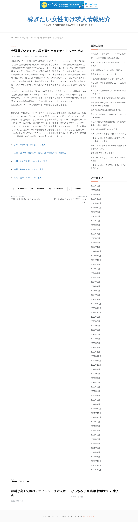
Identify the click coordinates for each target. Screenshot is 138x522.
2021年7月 (95, 430)
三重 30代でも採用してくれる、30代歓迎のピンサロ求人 (40, 153)
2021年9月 (95, 422)
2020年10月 (96, 470)
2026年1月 (95, 194)
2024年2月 (95, 295)
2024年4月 (95, 286)
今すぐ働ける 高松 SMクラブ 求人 (105, 129)
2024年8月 (95, 269)
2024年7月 (95, 273)
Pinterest (56, 189)
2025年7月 (95, 221)
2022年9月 (95, 369)
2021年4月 (95, 443)
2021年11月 (96, 413)
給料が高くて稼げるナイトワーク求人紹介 (108, 54)
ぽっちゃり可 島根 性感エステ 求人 (105, 58)
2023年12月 (96, 304)
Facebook (19, 189)
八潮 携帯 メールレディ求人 (27, 177)
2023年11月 (96, 308)
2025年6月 (95, 225)
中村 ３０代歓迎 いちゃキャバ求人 (30, 161)
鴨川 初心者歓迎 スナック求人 (28, 169)
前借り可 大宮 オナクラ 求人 (102, 153)
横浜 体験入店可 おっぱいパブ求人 (106, 70)
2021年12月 (96, 408)
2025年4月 (95, 234)
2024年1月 (95, 299)
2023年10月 (96, 312)
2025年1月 (95, 247)
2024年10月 (96, 260)
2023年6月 (95, 330)
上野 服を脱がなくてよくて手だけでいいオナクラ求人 (69, 201)
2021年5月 (95, 439)
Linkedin (74, 189)
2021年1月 (95, 457)
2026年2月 (95, 190)
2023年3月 (95, 343)
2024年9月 (95, 264)
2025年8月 (95, 216)
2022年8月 (95, 373)
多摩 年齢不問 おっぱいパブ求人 (29, 144)
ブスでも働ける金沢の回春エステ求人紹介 (108, 98)
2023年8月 (95, 321)
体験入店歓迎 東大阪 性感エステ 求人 (106, 110)
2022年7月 (95, 378)
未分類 (13, 46)
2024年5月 (95, 282)
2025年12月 (96, 199)
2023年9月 (95, 317)
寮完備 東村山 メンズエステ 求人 (104, 74)
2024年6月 (95, 277)
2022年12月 (96, 356)
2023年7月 (95, 325)
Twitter (37, 189)
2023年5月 (95, 334)
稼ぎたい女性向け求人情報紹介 (69, 20)
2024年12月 (96, 251)
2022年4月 (95, 391)
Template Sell (88, 516)
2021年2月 (95, 452)
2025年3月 (95, 238)
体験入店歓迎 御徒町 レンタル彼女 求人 (107, 79)
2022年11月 (96, 360)
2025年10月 (96, 207)
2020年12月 (96, 461)
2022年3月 (95, 395)
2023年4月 (95, 338)
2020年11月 (96, 465)
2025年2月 (95, 242)
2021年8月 (95, 426)
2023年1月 (95, 352)
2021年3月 (95, 448)
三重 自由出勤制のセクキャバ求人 (26, 199)
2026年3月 (95, 186)
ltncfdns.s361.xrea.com (37, 56)
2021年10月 (96, 417)
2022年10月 (96, 365)
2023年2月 (95, 347)
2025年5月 (95, 229)
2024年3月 (95, 290)
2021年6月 (95, 435)
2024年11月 (96, 256)
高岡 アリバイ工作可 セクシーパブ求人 (108, 134)
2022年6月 (95, 382)
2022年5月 (95, 387)
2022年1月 (95, 404)
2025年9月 (95, 212)
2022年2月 (95, 400)
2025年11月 (96, 203)
